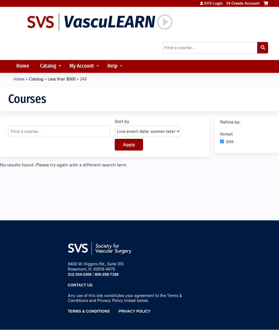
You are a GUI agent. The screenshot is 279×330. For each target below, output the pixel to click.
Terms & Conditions (89, 311)
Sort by (122, 121)
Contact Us (80, 285)
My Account (81, 66)
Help (112, 66)
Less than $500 (61, 79)
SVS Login (213, 3)
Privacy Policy (134, 311)
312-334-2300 (80, 274)
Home (22, 66)
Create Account (245, 3)
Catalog (48, 66)
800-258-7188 (107, 274)
